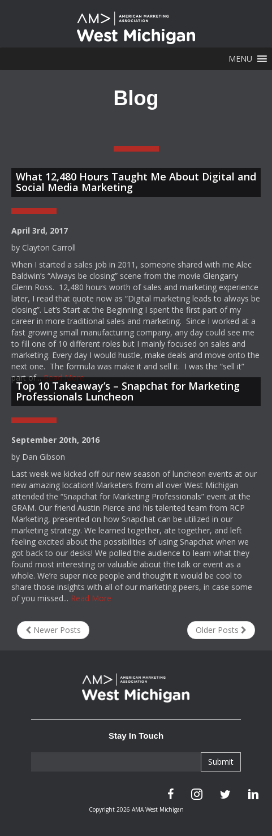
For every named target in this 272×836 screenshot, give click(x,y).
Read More (91, 598)
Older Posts (221, 629)
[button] (240, 59)
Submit (221, 761)
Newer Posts (53, 629)
